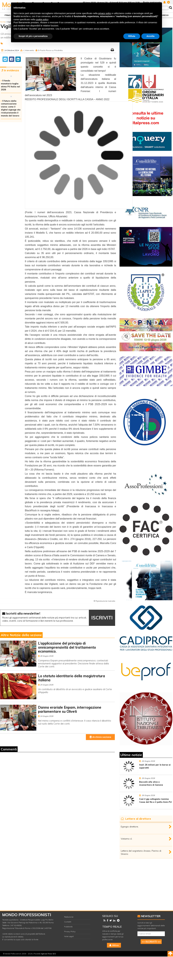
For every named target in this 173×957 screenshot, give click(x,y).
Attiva (114, 945)
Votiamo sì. (126, 838)
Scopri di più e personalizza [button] (33, 36)
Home (2, 22)
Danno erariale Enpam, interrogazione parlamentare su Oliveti (69, 709)
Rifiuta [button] (131, 36)
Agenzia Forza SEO (48, 954)
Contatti (67, 922)
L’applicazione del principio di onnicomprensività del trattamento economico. (67, 647)
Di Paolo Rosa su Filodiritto (50, 50)
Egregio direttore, (130, 826)
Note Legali (69, 936)
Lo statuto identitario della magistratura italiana (71, 678)
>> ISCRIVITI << (151, 941)
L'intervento (28, 50)
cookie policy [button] (42, 19)
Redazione (68, 917)
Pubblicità (68, 926)
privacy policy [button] (105, 13)
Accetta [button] (150, 36)
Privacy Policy (69, 931)
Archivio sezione (100, 737)
